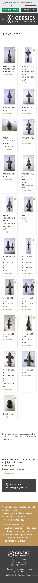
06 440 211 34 (21, 562)
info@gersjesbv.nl (16, 487)
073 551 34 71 (14, 484)
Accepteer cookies (11, 10)
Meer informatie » (30, 5)
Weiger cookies (29, 10)
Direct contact (8, 473)
